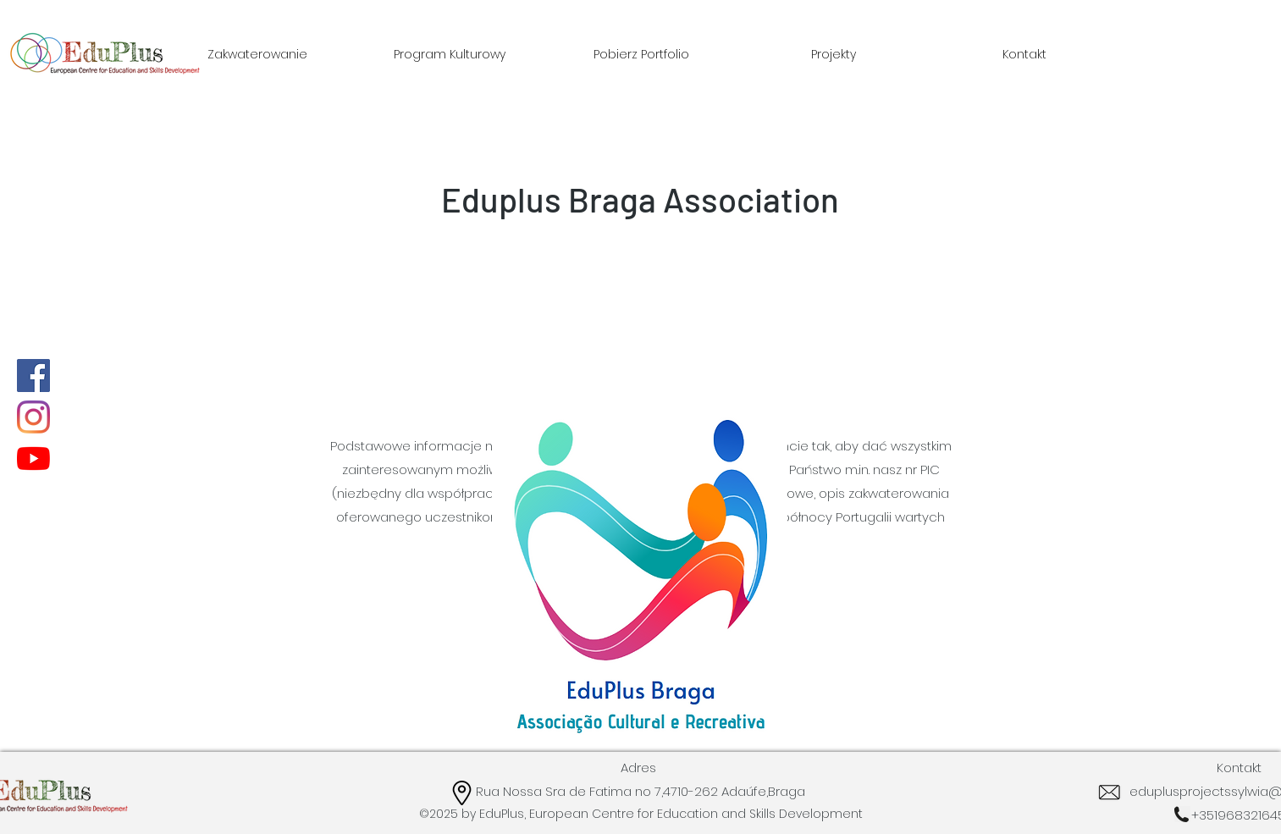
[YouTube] (33, 458)
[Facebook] (33, 375)
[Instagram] (33, 417)
